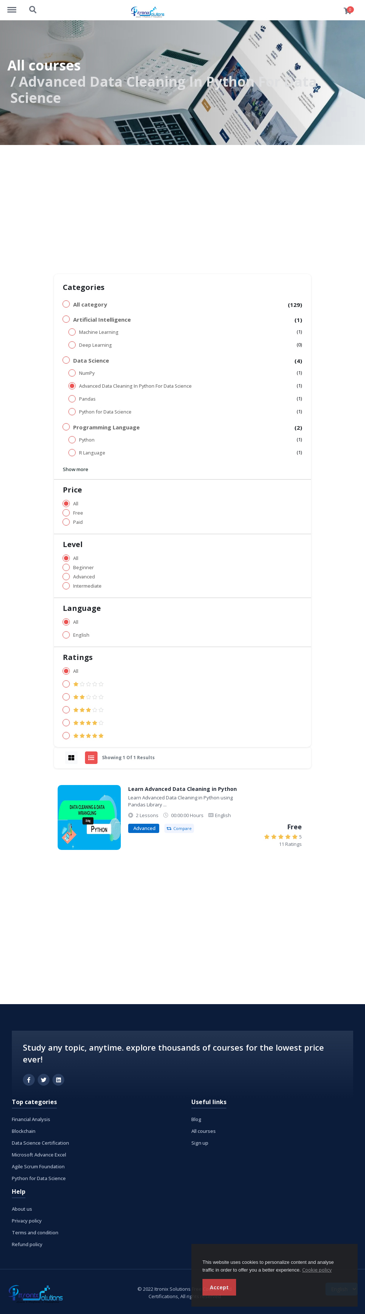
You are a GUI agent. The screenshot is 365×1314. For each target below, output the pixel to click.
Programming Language (106, 427)
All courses (44, 65)
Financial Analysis (31, 1119)
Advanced (84, 577)
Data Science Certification (40, 1143)
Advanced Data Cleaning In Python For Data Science (135, 386)
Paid (78, 522)
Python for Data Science (105, 412)
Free (78, 513)
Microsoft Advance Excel (39, 1154)
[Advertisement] (182, 200)
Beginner (83, 567)
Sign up (199, 1143)
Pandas (87, 399)
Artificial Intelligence (102, 319)
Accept (219, 1287)
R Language (92, 453)
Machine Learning (99, 332)
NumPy (87, 373)
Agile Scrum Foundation (38, 1166)
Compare (179, 828)
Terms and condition (35, 1232)
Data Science (91, 360)
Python (87, 440)
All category (90, 304)
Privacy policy (27, 1220)
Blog (196, 1119)
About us (22, 1209)
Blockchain (23, 1131)
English (81, 635)
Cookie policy (317, 1269)
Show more (75, 469)
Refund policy (27, 1244)
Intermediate (87, 586)
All (75, 504)
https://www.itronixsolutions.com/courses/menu (15, 6)
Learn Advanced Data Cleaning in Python (182, 788)
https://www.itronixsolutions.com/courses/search (33, 10)
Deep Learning (95, 345)
